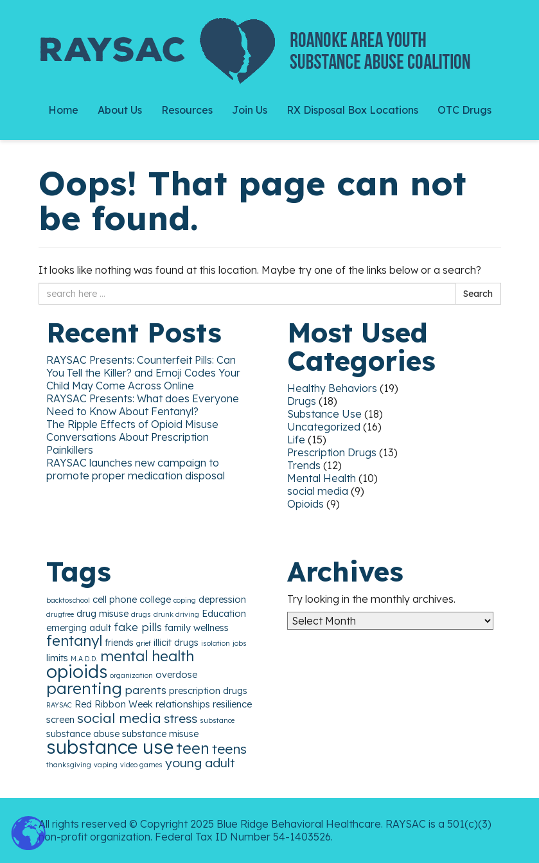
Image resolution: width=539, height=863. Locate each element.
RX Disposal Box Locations (352, 109)
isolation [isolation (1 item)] (215, 643)
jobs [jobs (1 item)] (240, 643)
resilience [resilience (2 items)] (232, 704)
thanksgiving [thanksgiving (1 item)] (68, 764)
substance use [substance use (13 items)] (109, 746)
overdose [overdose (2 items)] (176, 674)
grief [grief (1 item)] (143, 643)
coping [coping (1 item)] (184, 600)
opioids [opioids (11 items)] (76, 671)
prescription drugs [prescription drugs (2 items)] (208, 690)
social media (317, 491)
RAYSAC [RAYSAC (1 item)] (59, 704)
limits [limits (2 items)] (57, 658)
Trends (304, 465)
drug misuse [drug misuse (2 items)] (102, 613)
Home (63, 109)
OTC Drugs (464, 109)
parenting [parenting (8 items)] (84, 688)
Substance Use (324, 413)
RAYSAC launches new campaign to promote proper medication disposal (135, 469)
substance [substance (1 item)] (217, 720)
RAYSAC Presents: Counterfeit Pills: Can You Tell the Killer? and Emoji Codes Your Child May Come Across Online (143, 372)
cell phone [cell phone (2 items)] (115, 599)
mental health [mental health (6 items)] (147, 655)
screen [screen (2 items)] (60, 719)
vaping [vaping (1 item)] (106, 764)
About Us (120, 109)
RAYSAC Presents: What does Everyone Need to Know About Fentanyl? (142, 405)
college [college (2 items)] (155, 599)
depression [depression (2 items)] (222, 599)
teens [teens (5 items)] (229, 748)
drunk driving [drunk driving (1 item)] (176, 614)
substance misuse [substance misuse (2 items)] (160, 733)
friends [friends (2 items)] (119, 642)
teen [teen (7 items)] (192, 748)
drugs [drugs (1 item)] (141, 614)
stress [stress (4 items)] (180, 718)
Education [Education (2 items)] (224, 613)
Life (296, 439)
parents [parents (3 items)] (145, 690)
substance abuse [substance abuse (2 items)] (82, 733)
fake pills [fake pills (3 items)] (138, 627)
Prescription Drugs (331, 452)
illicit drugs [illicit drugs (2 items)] (176, 642)
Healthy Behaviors (332, 388)
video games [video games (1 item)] (141, 764)
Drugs (301, 401)
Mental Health (321, 478)
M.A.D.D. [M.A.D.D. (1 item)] (84, 658)
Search (478, 293)
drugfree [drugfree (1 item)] (60, 614)
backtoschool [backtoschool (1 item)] (68, 600)
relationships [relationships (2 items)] (182, 704)
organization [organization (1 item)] (131, 675)
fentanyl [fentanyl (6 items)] (74, 640)
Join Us (249, 109)
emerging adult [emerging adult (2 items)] (78, 627)
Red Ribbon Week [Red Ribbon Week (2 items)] (114, 704)
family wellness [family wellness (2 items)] (196, 627)
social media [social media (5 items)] (119, 717)
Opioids (305, 503)
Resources (187, 109)
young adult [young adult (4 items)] (199, 762)
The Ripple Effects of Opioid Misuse (132, 424)
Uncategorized (323, 426)
